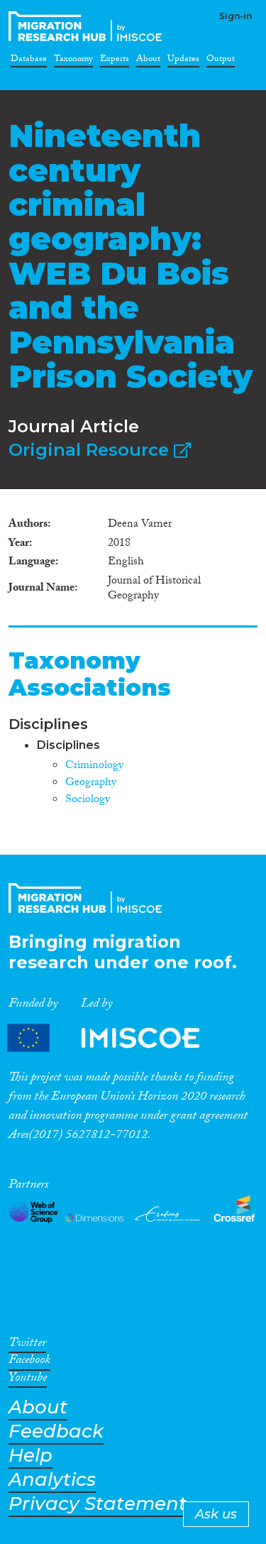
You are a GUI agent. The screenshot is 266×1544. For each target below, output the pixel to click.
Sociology (87, 800)
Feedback (56, 1431)
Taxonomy (73, 61)
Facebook (29, 1362)
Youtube (28, 1380)
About (148, 61)
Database (29, 61)
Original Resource (100, 449)
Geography (90, 783)
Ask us (216, 1514)
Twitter (27, 1345)
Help (30, 1456)
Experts (114, 61)
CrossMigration (88, 26)
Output (220, 61)
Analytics (52, 1480)
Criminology (94, 766)
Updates (183, 61)
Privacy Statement (98, 1504)
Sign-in (235, 16)
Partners (115, 1037)
